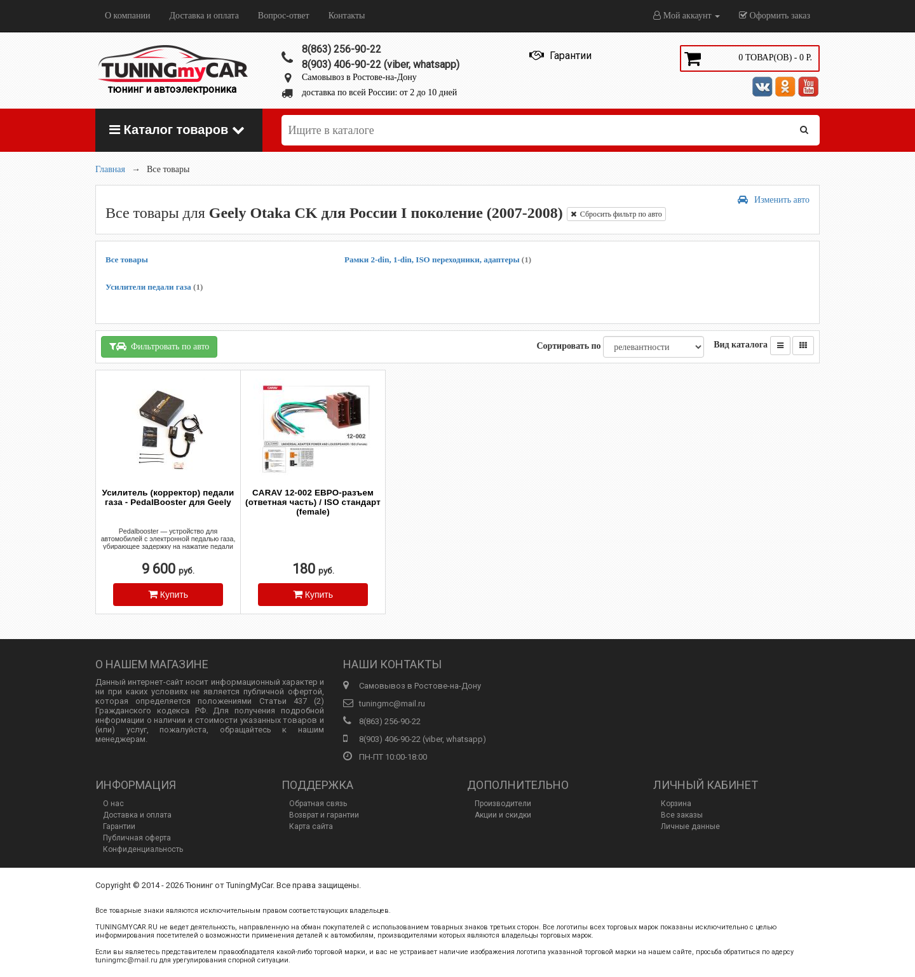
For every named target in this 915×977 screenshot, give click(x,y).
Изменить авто (774, 200)
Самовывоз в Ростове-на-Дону (359, 77)
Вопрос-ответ (283, 15)
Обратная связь (318, 803)
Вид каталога (741, 344)
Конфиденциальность (143, 849)
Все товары (126, 259)
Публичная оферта (137, 837)
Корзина (676, 803)
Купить (168, 594)
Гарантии (119, 826)
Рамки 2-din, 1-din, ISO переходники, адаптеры (437, 259)
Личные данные (690, 826)
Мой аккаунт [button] (686, 15)
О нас (113, 803)
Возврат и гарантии (324, 815)
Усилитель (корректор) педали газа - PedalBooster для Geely (168, 497)
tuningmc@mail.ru (392, 703)
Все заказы (682, 815)
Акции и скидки (503, 815)
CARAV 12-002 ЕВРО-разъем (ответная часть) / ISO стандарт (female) (313, 502)
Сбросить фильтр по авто (616, 214)
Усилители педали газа (154, 287)
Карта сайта (311, 826)
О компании (127, 15)
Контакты (347, 15)
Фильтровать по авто (159, 346)
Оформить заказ (774, 15)
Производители (503, 803)
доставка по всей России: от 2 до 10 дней (379, 92)
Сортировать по (568, 346)
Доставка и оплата (203, 15)
